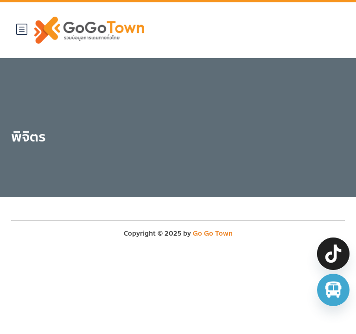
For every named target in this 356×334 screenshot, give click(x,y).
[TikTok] (333, 254)
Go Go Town (213, 233)
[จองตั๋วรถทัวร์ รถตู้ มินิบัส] (333, 290)
